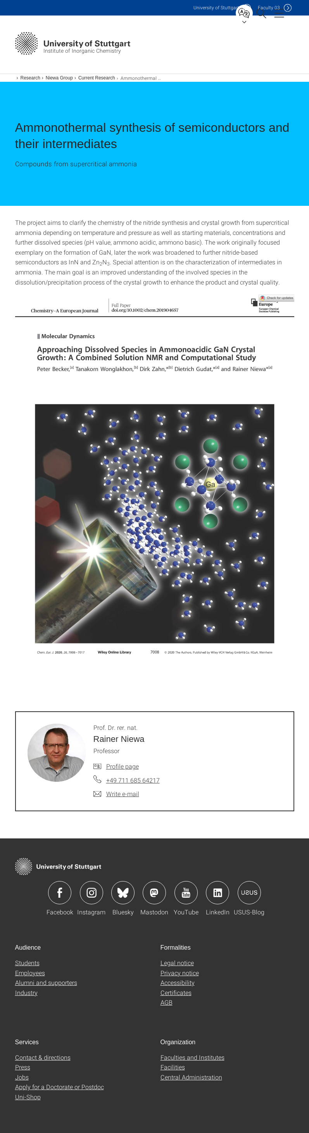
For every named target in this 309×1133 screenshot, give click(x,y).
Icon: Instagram (91, 892)
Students (27, 963)
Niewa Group (59, 78)
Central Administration (191, 1077)
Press (22, 1067)
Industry (26, 992)
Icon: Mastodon (154, 892)
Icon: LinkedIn (217, 892)
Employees (30, 973)
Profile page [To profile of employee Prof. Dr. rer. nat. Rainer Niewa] (122, 766)
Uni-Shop (28, 1097)
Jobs (22, 1077)
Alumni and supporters (46, 982)
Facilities (173, 1067)
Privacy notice (180, 973)
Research (30, 78)
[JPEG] (154, 492)
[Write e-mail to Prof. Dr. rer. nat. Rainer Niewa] (116, 794)
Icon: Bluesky (123, 892)
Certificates (176, 992)
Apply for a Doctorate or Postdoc (59, 1087)
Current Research (96, 78)
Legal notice (177, 963)
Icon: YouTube (186, 892)
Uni (216, 7)
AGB (167, 1002)
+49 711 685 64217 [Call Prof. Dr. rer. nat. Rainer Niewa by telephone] (133, 780)
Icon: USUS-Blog (249, 892)
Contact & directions (43, 1057)
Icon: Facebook (59, 892)
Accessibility (178, 982)
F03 (269, 7)
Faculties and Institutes (192, 1057)
